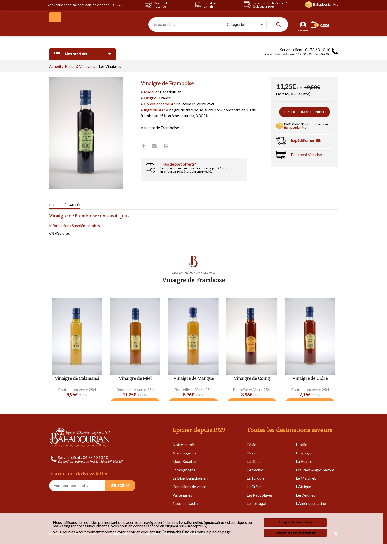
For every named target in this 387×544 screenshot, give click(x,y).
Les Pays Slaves (259, 495)
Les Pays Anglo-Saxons (315, 469)
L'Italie (301, 444)
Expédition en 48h (306, 140)
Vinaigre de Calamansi (77, 378)
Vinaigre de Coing (252, 378)
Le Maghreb (306, 478)
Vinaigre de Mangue (194, 378)
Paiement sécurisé (306, 154)
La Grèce (254, 486)
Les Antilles (305, 495)
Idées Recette (184, 461)
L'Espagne (304, 453)
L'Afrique (303, 486)
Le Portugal (256, 503)
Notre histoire (184, 444)
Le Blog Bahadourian (190, 478)
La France (304, 461)
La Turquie (255, 478)
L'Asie (251, 444)
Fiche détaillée (65, 205)
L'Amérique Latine (311, 503)
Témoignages (184, 469)
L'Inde (251, 453)
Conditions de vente (189, 486)
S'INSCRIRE (120, 485)
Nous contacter (186, 503)
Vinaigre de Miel (135, 378)
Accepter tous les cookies (295, 522)
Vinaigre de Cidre (310, 378)
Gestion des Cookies (178, 532)
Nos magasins (184, 453)
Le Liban (254, 461)
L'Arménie (255, 469)
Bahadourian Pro (326, 4)
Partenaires (182, 495)
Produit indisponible (304, 112)
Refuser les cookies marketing (295, 533)
